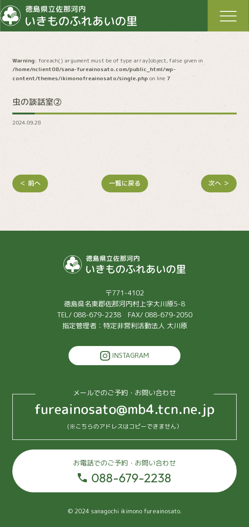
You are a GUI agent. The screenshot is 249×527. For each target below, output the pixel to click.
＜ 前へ (30, 183)
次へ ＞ (218, 183)
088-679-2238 (124, 472)
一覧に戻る (125, 183)
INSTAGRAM (124, 356)
